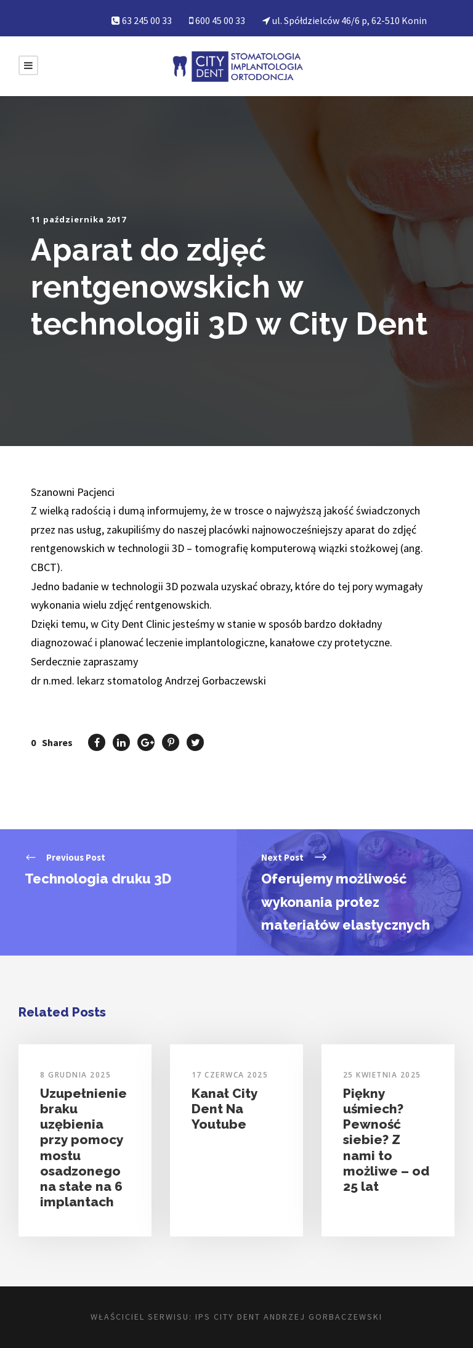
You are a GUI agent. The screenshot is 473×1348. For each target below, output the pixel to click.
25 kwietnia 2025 (382, 1075)
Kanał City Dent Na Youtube (224, 1109)
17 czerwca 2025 (230, 1075)
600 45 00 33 (220, 20)
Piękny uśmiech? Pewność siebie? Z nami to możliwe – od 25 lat (386, 1140)
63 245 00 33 (147, 20)
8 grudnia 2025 (75, 1075)
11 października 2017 (78, 219)
